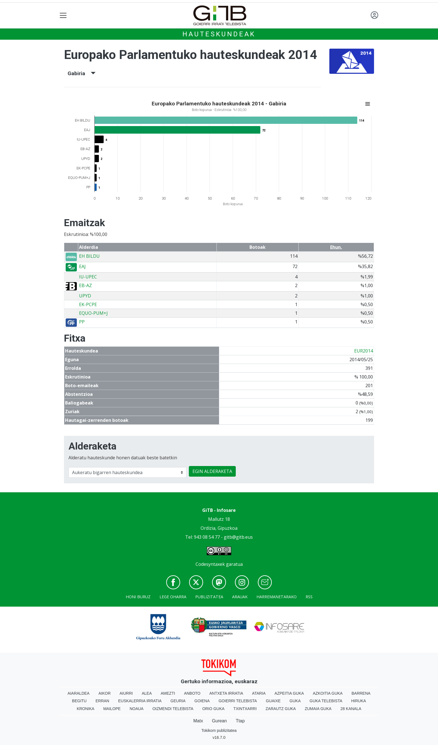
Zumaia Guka (318, 708)
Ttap (240, 720)
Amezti (168, 693)
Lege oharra (173, 596)
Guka (295, 701)
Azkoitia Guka (328, 693)
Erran (102, 701)
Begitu (79, 701)
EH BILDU (89, 256)
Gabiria (82, 73)
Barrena (360, 693)
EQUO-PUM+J (93, 313)
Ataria (259, 693)
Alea (147, 693)
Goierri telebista (237, 701)
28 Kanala (351, 708)
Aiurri (126, 693)
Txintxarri (245, 708)
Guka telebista (326, 701)
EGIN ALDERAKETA (212, 471)
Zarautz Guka (281, 708)
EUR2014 (363, 351)
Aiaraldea (79, 693)
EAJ (82, 266)
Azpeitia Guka (289, 693)
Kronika (85, 708)
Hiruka (358, 701)
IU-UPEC (88, 277)
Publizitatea (209, 596)
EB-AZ (85, 285)
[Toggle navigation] (63, 15)
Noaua (137, 708)
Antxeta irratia (226, 693)
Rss (309, 596)
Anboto (192, 693)
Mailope (112, 708)
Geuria (177, 701)
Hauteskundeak (219, 34)
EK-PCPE (88, 304)
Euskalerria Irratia (139, 701)
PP (82, 322)
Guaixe (273, 701)
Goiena (202, 701)
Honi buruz (138, 596)
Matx (198, 720)
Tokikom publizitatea (219, 730)
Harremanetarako (276, 596)
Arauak (239, 596)
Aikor (104, 693)
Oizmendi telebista (173, 708)
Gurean (219, 720)
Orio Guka (213, 708)
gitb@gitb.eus (238, 537)
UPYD (85, 296)
